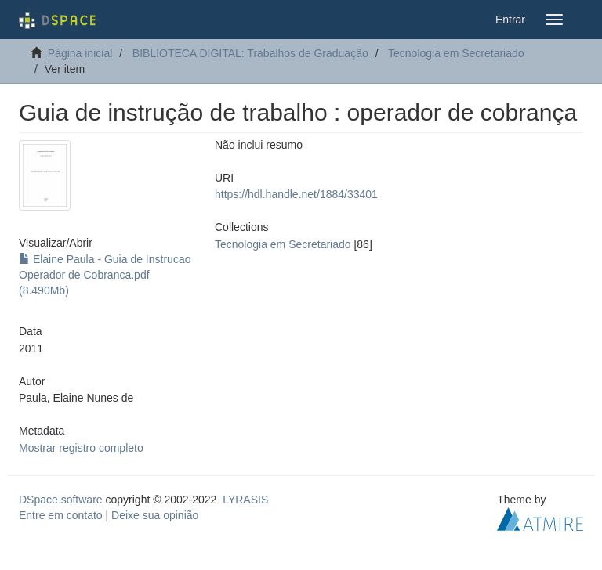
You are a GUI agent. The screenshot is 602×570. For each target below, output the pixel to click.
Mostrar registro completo (81, 448)
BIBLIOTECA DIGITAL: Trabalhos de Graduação (250, 53)
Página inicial (80, 53)
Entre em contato (61, 515)
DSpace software (61, 499)
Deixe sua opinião (154, 515)
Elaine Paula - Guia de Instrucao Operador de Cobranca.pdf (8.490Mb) (104, 275)
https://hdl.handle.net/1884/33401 (296, 194)
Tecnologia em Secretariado (456, 53)
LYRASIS (245, 499)
